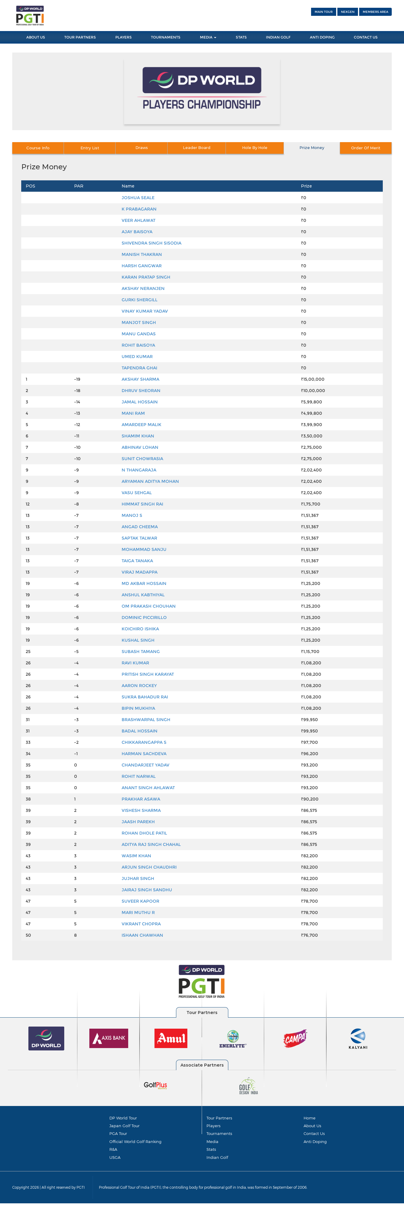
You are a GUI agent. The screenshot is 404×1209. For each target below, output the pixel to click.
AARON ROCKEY (139, 685)
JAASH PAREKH (138, 821)
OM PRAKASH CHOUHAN (149, 606)
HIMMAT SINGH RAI (142, 504)
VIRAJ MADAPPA (139, 572)
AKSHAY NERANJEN (143, 288)
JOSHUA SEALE (138, 197)
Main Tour (324, 12)
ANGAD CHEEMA (140, 526)
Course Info (39, 147)
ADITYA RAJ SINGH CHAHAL (151, 844)
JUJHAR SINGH (138, 878)
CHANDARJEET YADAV (145, 765)
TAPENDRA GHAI (139, 368)
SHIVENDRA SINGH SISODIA (151, 243)
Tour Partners (80, 37)
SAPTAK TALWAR (139, 538)
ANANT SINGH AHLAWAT (148, 787)
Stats (241, 37)
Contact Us (366, 37)
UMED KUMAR (137, 356)
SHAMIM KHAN (138, 436)
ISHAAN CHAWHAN (142, 935)
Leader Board (202, 147)
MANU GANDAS (139, 334)
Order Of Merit (364, 147)
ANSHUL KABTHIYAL (143, 594)
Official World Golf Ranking (135, 1144)
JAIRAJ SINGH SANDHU (147, 889)
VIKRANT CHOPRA (141, 924)
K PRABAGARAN (139, 209)
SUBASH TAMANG (141, 651)
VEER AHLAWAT (138, 220)
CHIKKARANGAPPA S (144, 742)
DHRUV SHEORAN (141, 390)
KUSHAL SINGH (138, 640)
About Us (35, 37)
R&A (113, 1153)
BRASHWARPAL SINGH (146, 719)
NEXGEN (347, 12)
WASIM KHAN (136, 855)
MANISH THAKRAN (142, 254)
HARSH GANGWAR (142, 265)
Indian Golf (278, 37)
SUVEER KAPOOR (140, 901)
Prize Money (310, 147)
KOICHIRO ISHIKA (140, 629)
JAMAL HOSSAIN (140, 402)
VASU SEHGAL (137, 492)
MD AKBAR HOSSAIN (144, 583)
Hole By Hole (256, 147)
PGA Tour (118, 1135)
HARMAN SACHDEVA (144, 753)
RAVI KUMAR (135, 663)
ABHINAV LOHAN (140, 447)
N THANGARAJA (139, 470)
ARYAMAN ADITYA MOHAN (150, 481)
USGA (114, 1161)
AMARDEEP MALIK (141, 424)
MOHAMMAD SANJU (144, 549)
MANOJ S (132, 515)
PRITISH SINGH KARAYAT (148, 674)
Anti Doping (322, 37)
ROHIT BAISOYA (138, 345)
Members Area (375, 12)
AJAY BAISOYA (137, 231)
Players (123, 37)
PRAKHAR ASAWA (141, 799)
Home (310, 1118)
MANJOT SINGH (139, 322)
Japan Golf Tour (124, 1126)
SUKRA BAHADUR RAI (145, 697)
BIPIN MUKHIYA (138, 708)
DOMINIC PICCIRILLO (144, 617)
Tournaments (165, 37)
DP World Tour (123, 1118)
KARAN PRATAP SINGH (146, 277)
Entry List (93, 147)
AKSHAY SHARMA (140, 379)
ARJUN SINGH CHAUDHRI (149, 867)
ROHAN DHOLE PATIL (144, 833)
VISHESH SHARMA (141, 810)
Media (208, 37)
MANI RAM (133, 413)
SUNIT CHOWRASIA (142, 458)
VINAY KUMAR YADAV (145, 311)
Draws (147, 147)
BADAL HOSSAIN (139, 731)
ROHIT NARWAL (139, 776)
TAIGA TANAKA (137, 560)
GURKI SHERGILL (139, 299)
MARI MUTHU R (138, 912)
